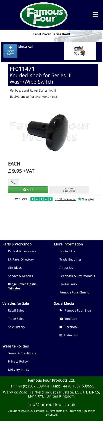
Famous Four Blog (75, 310)
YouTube (68, 319)
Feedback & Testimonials (77, 276)
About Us (66, 268)
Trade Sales (16, 319)
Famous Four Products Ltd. (51, 380)
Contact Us (67, 251)
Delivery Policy (18, 370)
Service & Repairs (20, 276)
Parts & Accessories (22, 251)
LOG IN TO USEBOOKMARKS (69, 189)
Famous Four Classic (74, 292)
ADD (28, 190)
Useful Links (68, 284)
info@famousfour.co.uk (51, 404)
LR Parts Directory (21, 259)
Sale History (16, 327)
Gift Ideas (15, 268)
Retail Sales (16, 310)
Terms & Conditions (22, 353)
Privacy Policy (18, 361)
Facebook (69, 327)
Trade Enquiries (71, 259)
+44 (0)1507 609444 (32, 386)
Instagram (69, 335)
